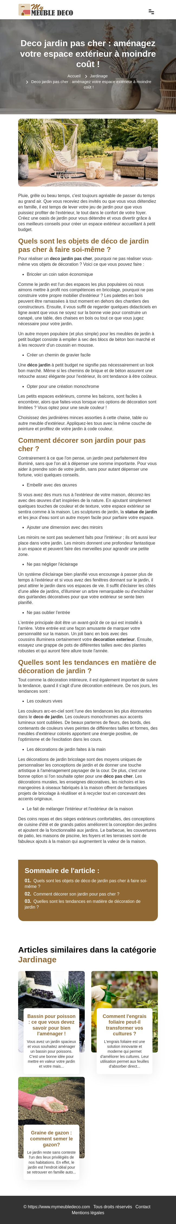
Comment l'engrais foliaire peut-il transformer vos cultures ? (124, 1025)
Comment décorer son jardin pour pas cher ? (72, 894)
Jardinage (99, 76)
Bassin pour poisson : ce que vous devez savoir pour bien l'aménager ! (51, 1025)
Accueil (73, 76)
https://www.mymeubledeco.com (59, 1206)
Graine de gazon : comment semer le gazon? (51, 1138)
